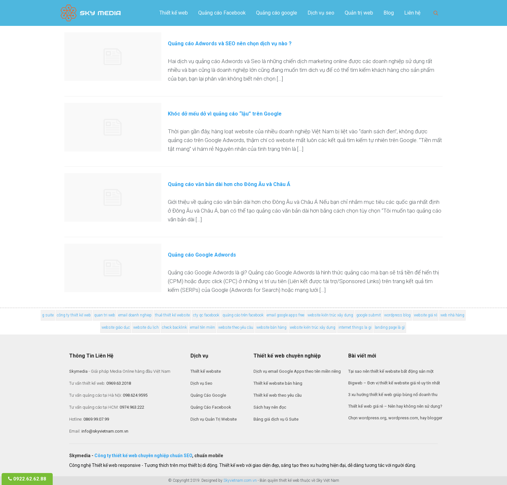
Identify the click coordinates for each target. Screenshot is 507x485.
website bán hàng (271, 327)
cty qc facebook (206, 315)
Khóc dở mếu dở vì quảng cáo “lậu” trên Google (225, 114)
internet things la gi (355, 327)
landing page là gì (390, 327)
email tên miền (202, 327)
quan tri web (104, 315)
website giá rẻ (425, 315)
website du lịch (146, 327)
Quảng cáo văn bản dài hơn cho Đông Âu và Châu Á (229, 184)
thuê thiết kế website (172, 315)
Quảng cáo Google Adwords (202, 255)
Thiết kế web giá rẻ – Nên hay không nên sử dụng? (395, 406)
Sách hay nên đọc (269, 407)
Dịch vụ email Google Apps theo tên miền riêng (297, 371)
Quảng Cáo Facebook (210, 407)
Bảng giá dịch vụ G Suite (275, 419)
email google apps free (285, 315)
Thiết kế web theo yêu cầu (277, 395)
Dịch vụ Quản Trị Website (213, 419)
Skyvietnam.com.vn (240, 480)
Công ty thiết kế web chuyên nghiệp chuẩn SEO (143, 455)
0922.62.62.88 (27, 479)
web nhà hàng (452, 315)
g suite (48, 315)
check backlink (174, 327)
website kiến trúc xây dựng (330, 315)
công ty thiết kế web (74, 315)
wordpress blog (397, 315)
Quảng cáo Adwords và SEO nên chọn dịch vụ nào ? (230, 43)
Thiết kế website (205, 371)
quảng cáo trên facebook (243, 315)
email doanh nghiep (135, 315)
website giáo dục (116, 327)
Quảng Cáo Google (208, 395)
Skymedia (78, 371)
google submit (368, 315)
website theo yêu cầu (235, 327)
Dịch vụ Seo (201, 383)
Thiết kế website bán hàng (277, 383)
